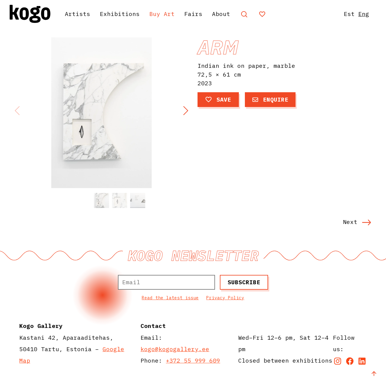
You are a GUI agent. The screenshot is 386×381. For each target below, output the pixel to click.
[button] (185, 110)
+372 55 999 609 (193, 360)
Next (357, 221)
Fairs (193, 13)
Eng (363, 13)
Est (349, 13)
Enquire (270, 99)
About (221, 13)
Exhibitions (120, 13)
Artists (77, 13)
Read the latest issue (170, 298)
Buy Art (162, 13)
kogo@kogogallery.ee (175, 349)
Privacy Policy (225, 298)
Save (218, 99)
